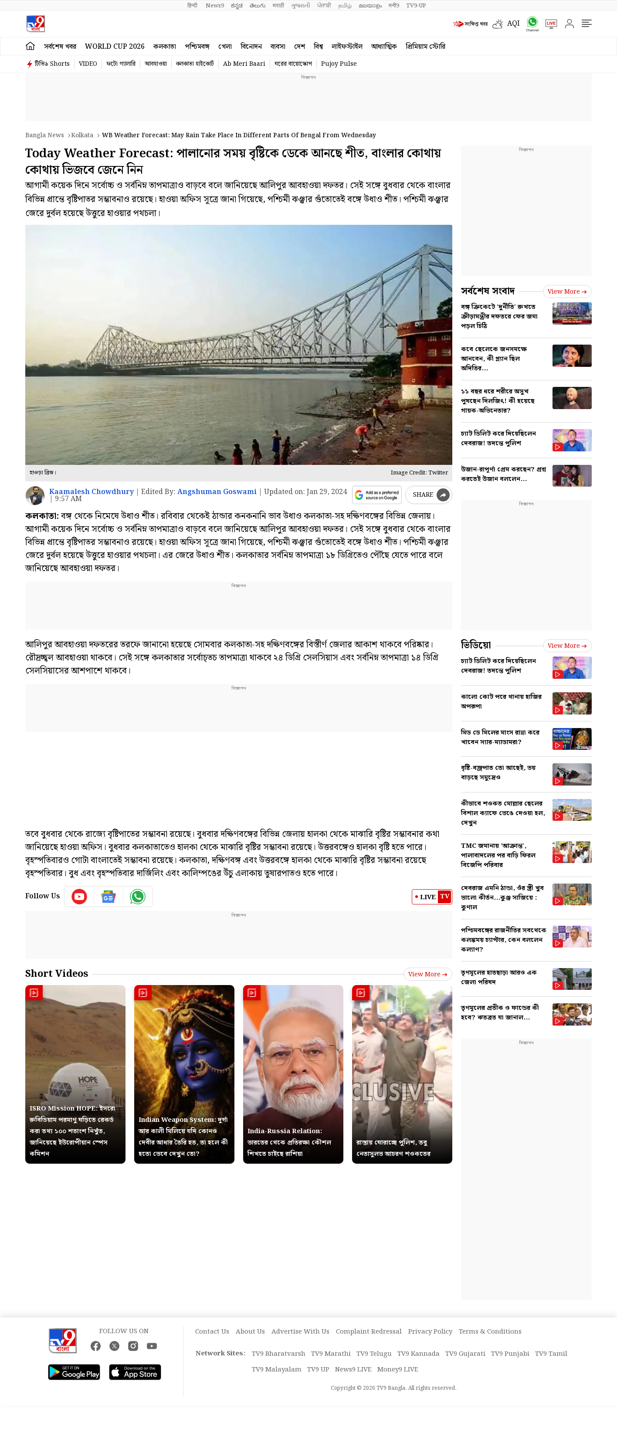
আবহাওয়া (156, 64)
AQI (513, 23)
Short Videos (56, 974)
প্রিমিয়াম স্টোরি (425, 46)
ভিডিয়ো (476, 645)
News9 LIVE (353, 1370)
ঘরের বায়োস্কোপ (293, 64)
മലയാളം (370, 5)
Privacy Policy (430, 1332)
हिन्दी (193, 5)
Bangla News (44, 135)
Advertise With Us (300, 1332)
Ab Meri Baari (244, 64)
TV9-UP (416, 5)
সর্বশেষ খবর (60, 46)
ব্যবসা (278, 46)
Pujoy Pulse (339, 64)
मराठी (278, 5)
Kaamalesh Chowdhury (91, 492)
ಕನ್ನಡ (237, 5)
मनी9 (394, 5)
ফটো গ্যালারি (121, 64)
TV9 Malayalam (277, 1370)
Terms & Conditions (490, 1332)
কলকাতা (164, 46)
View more (427, 974)
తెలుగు (258, 5)
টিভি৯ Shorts (52, 64)
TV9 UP (318, 1370)
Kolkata (82, 135)
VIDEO (88, 64)
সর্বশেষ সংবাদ (488, 291)
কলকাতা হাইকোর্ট (195, 64)
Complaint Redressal (369, 1332)
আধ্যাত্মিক (384, 46)
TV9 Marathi (331, 1354)
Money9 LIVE (397, 1370)
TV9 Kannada (418, 1354)
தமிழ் (345, 5)
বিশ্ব (318, 46)
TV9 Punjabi (510, 1354)
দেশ (299, 46)
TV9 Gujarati (465, 1354)
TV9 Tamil (551, 1354)
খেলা (225, 46)
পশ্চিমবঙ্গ (197, 46)
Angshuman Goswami (217, 492)
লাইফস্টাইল (347, 46)
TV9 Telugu (374, 1354)
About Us (250, 1332)
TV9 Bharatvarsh (278, 1354)
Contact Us (212, 1332)
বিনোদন (251, 46)
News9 (215, 5)
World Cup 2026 (115, 46)
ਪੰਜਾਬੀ (324, 5)
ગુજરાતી (300, 5)
